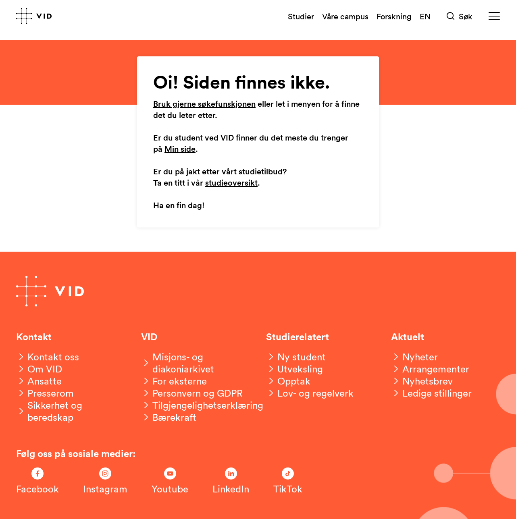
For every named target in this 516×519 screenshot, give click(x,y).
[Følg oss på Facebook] (37, 481)
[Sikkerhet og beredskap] (70, 411)
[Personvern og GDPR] (192, 393)
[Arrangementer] (430, 369)
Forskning (394, 16)
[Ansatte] (39, 381)
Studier (301, 16)
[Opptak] (288, 381)
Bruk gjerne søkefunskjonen (204, 104)
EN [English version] (425, 16)
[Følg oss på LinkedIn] (230, 481)
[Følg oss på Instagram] (105, 481)
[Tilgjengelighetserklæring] (202, 405)
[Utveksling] (294, 369)
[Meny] (494, 16)
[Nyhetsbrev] (422, 381)
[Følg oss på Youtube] (170, 481)
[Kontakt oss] (47, 357)
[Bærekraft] (168, 417)
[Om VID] (39, 369)
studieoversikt (231, 183)
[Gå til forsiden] (34, 16)
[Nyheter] (414, 357)
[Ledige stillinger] (431, 393)
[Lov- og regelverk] (310, 393)
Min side (180, 149)
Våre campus (345, 16)
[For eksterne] (174, 381)
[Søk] (459, 16)
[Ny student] (296, 357)
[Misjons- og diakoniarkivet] (195, 363)
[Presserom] (45, 393)
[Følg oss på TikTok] (287, 481)
